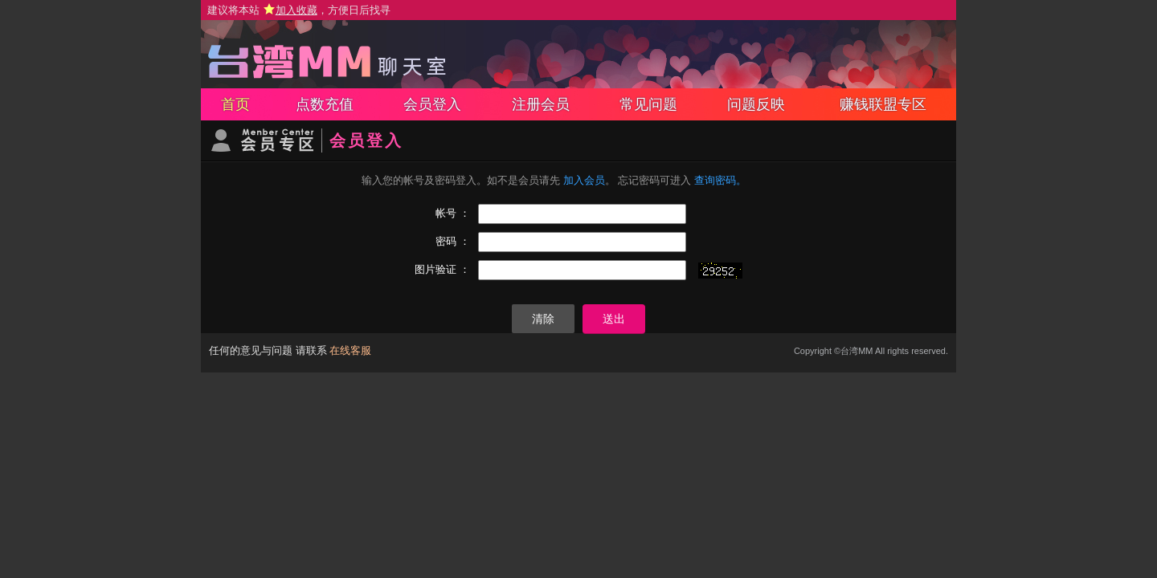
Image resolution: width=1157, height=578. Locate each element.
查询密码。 (720, 180)
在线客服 (350, 350)
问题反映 (756, 104)
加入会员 (584, 180)
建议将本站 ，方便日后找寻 (298, 10)
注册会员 (541, 104)
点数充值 (325, 104)
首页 (235, 104)
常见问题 (648, 104)
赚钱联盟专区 (883, 104)
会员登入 (432, 104)
